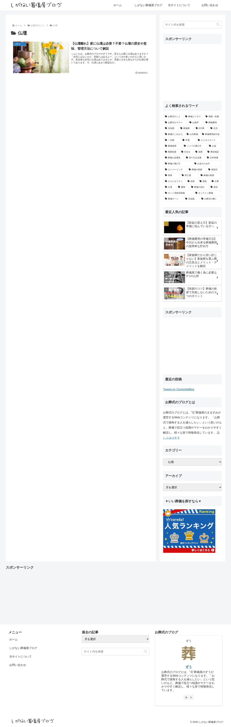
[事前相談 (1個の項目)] (213, 152)
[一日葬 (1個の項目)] (171, 140)
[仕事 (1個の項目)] (215, 181)
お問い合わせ (17, 664)
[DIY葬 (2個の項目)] (201, 128)
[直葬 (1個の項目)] (199, 152)
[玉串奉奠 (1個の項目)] (213, 157)
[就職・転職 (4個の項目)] (212, 116)
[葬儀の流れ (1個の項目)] (199, 187)
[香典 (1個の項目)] (171, 175)
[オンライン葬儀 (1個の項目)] (207, 193)
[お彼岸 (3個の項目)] (195, 122)
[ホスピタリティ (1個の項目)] (174, 181)
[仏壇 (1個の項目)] (169, 187)
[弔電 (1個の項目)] (188, 140)
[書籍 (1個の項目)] (182, 187)
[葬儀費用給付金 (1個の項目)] (210, 134)
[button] (218, 25)
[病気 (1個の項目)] (203, 181)
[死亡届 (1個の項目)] (189, 175)
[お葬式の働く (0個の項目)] (210, 199)
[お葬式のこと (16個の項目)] (173, 116)
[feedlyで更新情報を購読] (186, 697)
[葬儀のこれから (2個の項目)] (173, 134)
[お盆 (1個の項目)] (214, 146)
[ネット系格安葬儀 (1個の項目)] (178, 193)
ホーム (13, 639)
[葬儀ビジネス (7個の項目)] (193, 116)
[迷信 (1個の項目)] (215, 187)
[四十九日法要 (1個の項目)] (194, 157)
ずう (189, 667)
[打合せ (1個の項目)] (186, 152)
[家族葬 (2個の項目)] (186, 128)
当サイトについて (20, 656)
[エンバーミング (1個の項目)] (174, 169)
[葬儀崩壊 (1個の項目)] (172, 146)
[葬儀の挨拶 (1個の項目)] (196, 169)
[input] (192, 24)
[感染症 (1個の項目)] (214, 169)
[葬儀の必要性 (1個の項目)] (173, 157)
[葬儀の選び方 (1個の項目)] (177, 163)
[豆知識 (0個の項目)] (191, 199)
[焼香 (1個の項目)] (191, 181)
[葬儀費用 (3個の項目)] (212, 122)
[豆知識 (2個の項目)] (170, 128)
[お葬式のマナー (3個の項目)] (175, 122)
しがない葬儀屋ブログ (23, 648)
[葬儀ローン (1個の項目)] (173, 199)
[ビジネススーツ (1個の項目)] (208, 140)
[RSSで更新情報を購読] (191, 697)
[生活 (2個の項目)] (215, 128)
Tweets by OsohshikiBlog (178, 389)
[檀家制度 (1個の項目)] (171, 152)
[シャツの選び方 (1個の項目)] (194, 146)
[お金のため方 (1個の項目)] (207, 163)
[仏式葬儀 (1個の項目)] (192, 134)
